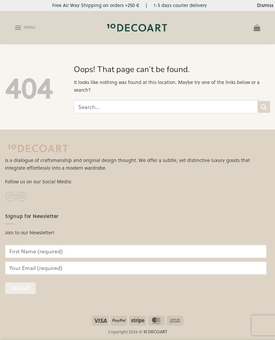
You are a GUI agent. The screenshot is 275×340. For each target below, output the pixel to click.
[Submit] (264, 107)
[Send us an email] (21, 197)
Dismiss (265, 5)
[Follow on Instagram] (10, 197)
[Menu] (24, 27)
